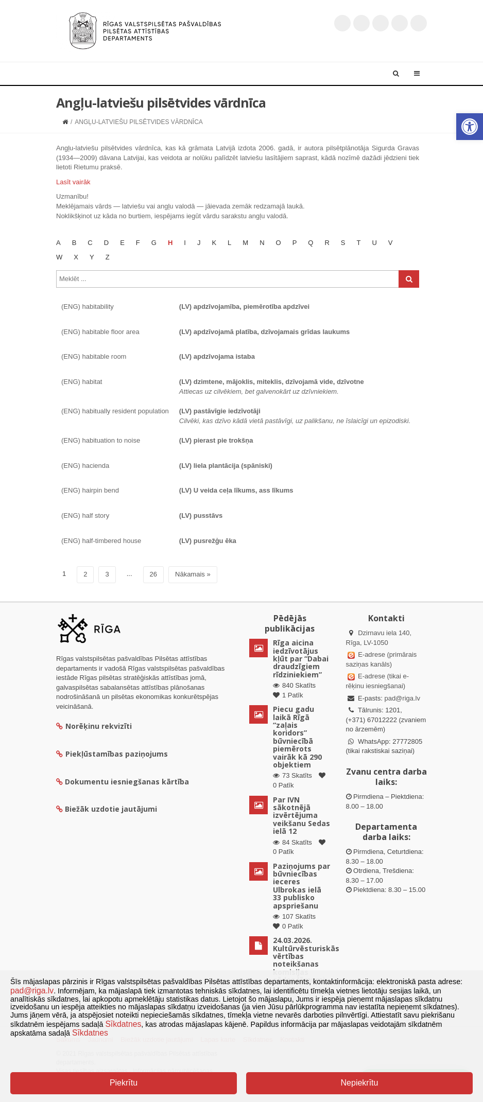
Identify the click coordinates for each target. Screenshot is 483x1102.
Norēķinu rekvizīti (94, 726)
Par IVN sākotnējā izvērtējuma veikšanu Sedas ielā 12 (301, 815)
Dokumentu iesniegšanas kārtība (127, 781)
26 (153, 574)
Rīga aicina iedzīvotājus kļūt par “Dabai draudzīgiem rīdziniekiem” (301, 658)
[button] (469, 126)
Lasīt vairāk (73, 182)
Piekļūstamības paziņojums (112, 754)
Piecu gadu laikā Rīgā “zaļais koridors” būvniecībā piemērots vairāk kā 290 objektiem (297, 736)
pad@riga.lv (402, 698)
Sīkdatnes (123, 1024)
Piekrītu (123, 1082)
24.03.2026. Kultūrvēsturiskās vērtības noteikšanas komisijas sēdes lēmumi (306, 960)
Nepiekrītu (359, 1082)
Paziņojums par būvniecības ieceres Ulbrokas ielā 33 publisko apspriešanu (301, 886)
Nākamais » (193, 574)
